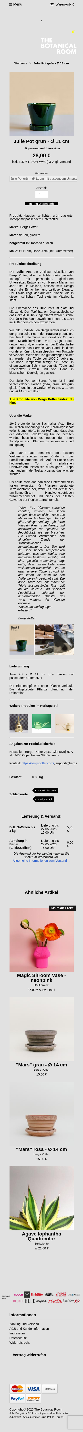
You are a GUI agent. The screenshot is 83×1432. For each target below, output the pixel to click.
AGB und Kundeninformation (29, 1328)
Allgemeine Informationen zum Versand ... (41, 860)
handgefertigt (45, 799)
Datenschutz (18, 1338)
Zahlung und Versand (24, 1324)
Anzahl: (41, 188)
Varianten (41, 173)
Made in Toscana (47, 790)
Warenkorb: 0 (62, 4)
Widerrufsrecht (20, 1342)
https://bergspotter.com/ (38, 763)
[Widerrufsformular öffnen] (29, 1355)
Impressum (17, 1333)
